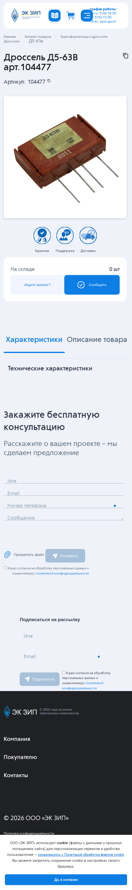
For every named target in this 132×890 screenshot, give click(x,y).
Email (13, 493)
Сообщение (21, 518)
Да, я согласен (66, 880)
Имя (11, 481)
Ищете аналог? (37, 285)
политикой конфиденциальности (62, 573)
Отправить (65, 555)
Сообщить (91, 284)
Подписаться (39, 679)
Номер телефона (26, 506)
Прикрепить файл (24, 554)
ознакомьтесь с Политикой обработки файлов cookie (81, 855)
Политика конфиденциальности (29, 833)
